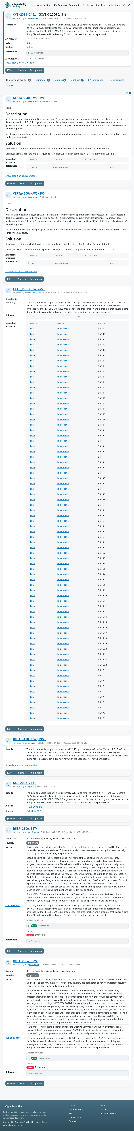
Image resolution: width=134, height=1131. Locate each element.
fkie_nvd (32, 292)
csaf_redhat (34, 832)
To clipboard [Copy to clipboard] (36, 70)
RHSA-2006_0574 (25, 961)
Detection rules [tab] (116, 79)
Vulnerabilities (44, 5)
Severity (10, 38)
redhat (29, 47)
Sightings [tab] (77, 80)
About (118, 5)
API (70, 1113)
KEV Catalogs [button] (60, 5)
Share (22, 70)
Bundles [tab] (60, 80)
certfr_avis (33, 101)
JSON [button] (11, 70)
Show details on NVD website (19, 62)
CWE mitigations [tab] (96, 79)
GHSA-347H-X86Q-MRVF (29, 739)
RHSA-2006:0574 (25, 829)
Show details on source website (21, 175)
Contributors (75, 1117)
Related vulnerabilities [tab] (18, 80)
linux (32, 328)
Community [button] (75, 5)
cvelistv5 (33, 18)
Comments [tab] (43, 80)
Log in (110, 5)
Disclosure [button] (88, 5)
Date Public (12, 58)
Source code (108, 1113)
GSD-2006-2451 (24, 783)
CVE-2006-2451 (25, 15)
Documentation (76, 1109)
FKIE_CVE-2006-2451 (29, 289)
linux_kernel (63, 328)
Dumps (72, 1121)
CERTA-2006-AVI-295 (29, 98)
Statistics (100, 5)
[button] (124, 5)
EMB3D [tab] (9, 85)
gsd (30, 786)
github (32, 743)
